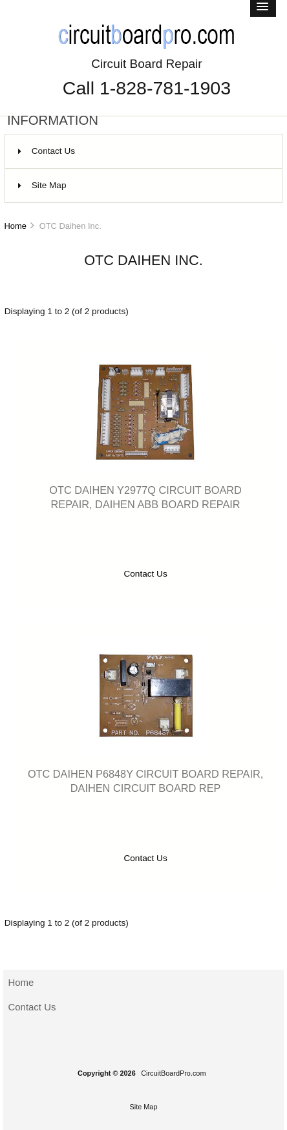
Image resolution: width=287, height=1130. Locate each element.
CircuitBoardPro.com (173, 1073)
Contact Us (46, 151)
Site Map (42, 185)
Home (15, 226)
